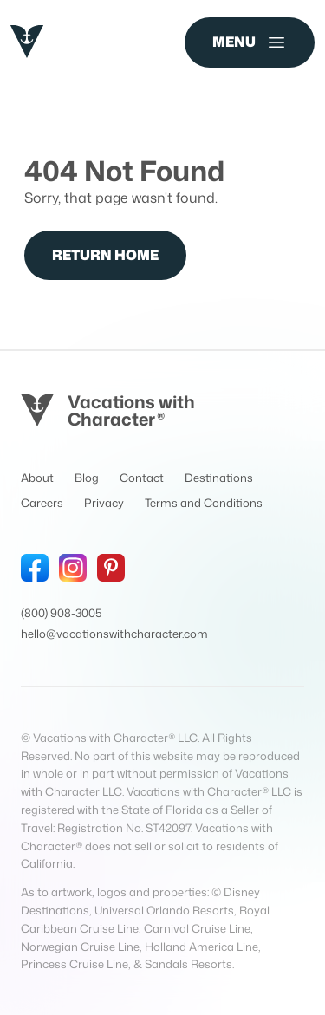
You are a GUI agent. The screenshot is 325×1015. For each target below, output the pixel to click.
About (37, 477)
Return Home (105, 254)
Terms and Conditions (204, 503)
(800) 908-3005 (61, 613)
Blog (87, 477)
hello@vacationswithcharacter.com (114, 633)
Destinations (219, 477)
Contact (142, 477)
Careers (42, 503)
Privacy (104, 503)
